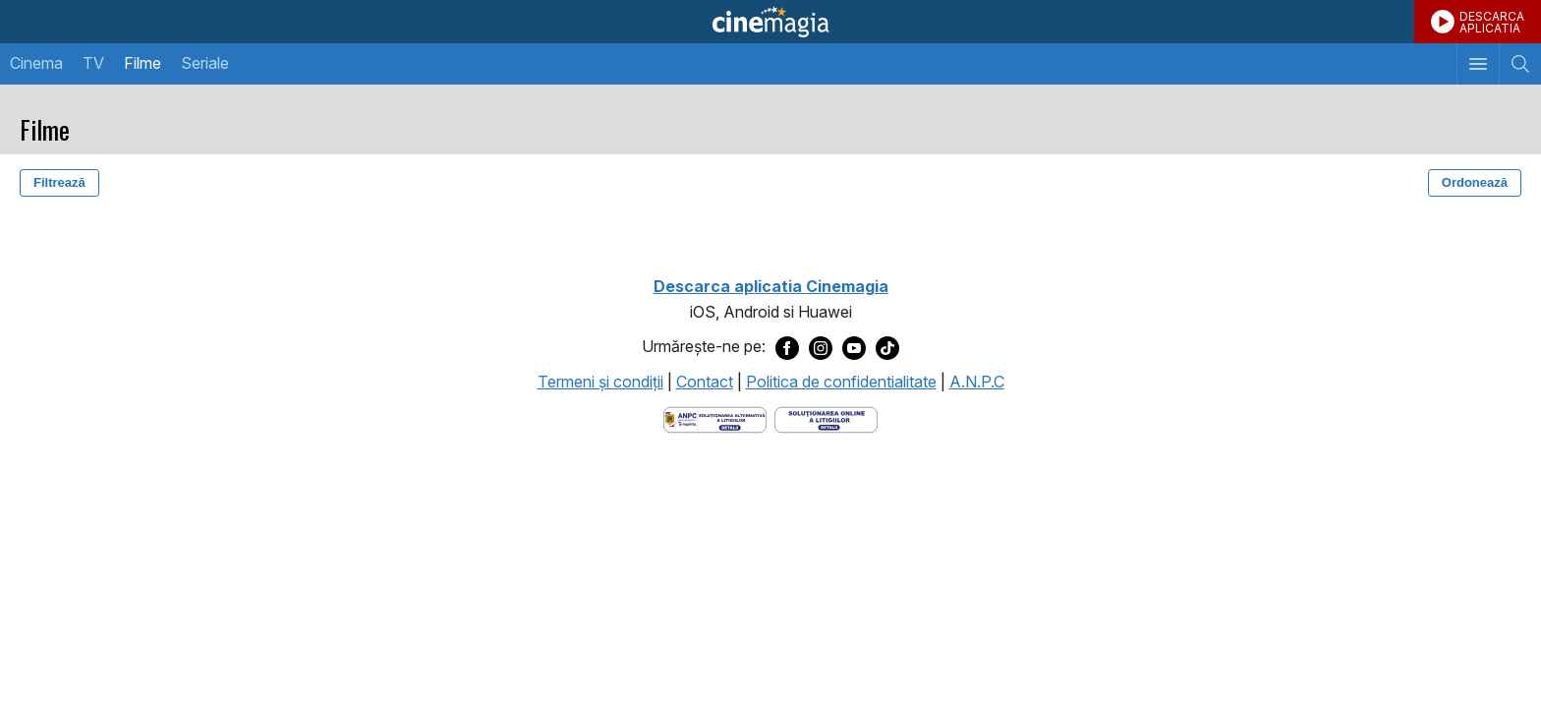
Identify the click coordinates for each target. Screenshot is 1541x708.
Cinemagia (770, 21)
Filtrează (59, 182)
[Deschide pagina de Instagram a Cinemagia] (820, 347)
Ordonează (1475, 182)
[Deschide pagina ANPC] (715, 418)
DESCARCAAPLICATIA (1491, 22)
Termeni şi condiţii (600, 381)
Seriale (205, 63)
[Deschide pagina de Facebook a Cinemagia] (787, 347)
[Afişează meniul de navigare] (1477, 64)
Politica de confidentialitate (841, 381)
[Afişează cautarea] (1520, 64)
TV (93, 63)
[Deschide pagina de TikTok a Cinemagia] (887, 347)
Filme (142, 63)
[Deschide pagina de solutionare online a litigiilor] (826, 418)
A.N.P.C (976, 381)
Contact (704, 381)
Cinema (36, 63)
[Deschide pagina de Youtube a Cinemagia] (854, 347)
